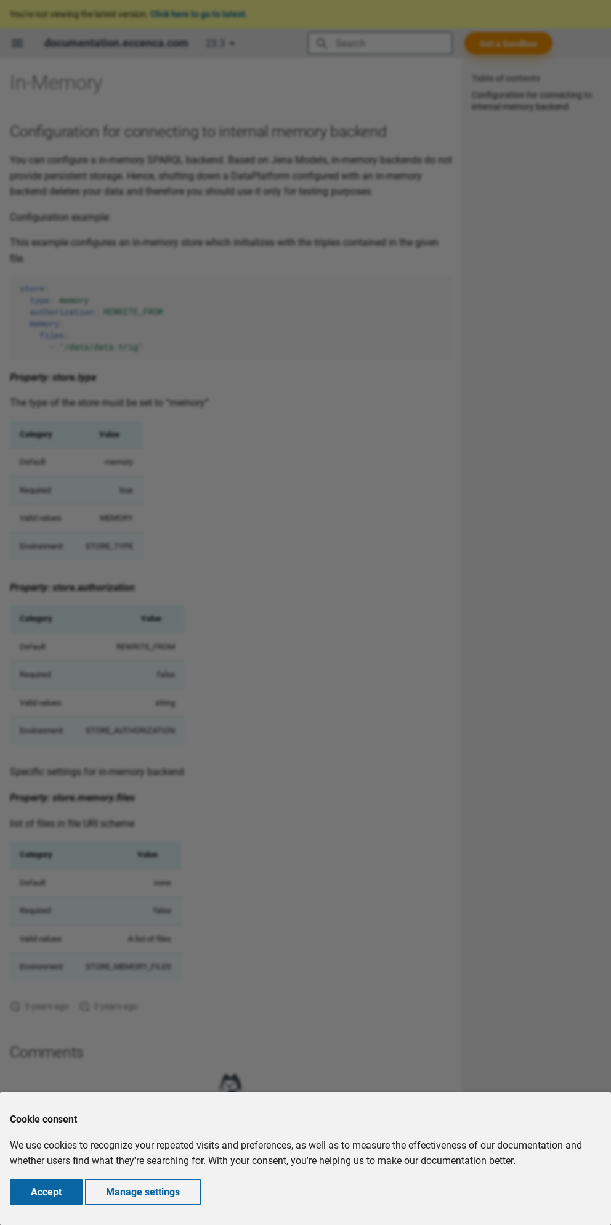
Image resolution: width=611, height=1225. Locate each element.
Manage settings (143, 1192)
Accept (46, 1192)
